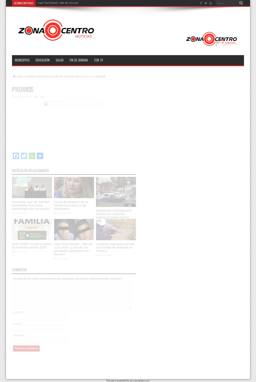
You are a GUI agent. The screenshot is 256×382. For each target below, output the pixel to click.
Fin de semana (79, 60)
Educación (43, 60)
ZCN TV (98, 60)
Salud (60, 60)
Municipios (22, 60)
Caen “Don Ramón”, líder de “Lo (55, 3)
